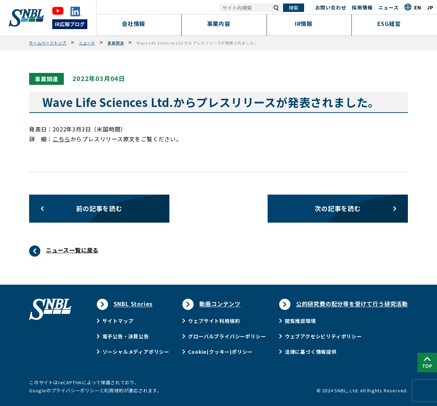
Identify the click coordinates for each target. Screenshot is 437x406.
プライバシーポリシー (75, 390)
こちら (61, 139)
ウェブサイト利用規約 (214, 320)
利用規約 (113, 390)
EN (417, 7)
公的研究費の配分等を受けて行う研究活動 (352, 303)
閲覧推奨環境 (300, 320)
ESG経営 (394, 23)
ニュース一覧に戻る (72, 250)
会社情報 (139, 23)
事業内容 (224, 23)
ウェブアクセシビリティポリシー (323, 336)
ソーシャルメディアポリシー (135, 351)
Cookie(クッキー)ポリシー (220, 351)
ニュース (388, 7)
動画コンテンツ (220, 303)
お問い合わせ (331, 7)
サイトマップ (118, 320)
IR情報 (309, 23)
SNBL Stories (133, 303)
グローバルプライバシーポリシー (227, 336)
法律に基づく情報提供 (311, 351)
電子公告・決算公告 (125, 336)
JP (430, 7)
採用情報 (362, 7)
